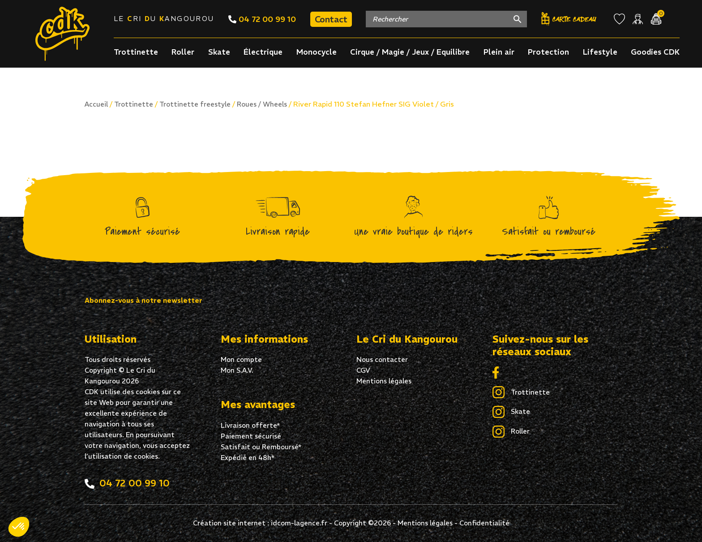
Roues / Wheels (262, 104)
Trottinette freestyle (195, 104)
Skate (219, 52)
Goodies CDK (655, 52)
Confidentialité (484, 523)
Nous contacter (382, 359)
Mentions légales (383, 381)
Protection (548, 52)
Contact (331, 19)
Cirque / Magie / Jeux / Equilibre (410, 52)
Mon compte (241, 359)
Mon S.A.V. (237, 370)
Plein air (499, 52)
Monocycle (316, 52)
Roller (182, 52)
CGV (363, 370)
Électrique (263, 52)
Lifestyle (600, 52)
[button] (19, 527)
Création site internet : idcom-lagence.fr (260, 523)
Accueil (96, 104)
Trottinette (136, 52)
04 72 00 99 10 (262, 19)
